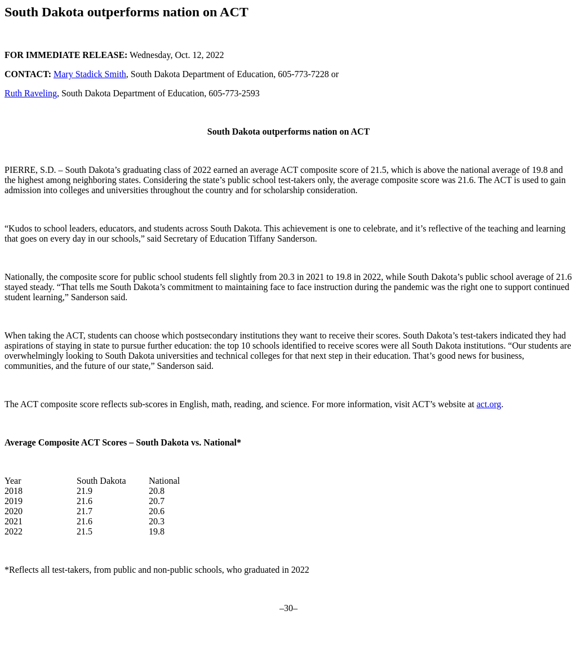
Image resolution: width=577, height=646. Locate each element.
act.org (489, 404)
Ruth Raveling (31, 93)
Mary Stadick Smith (90, 74)
